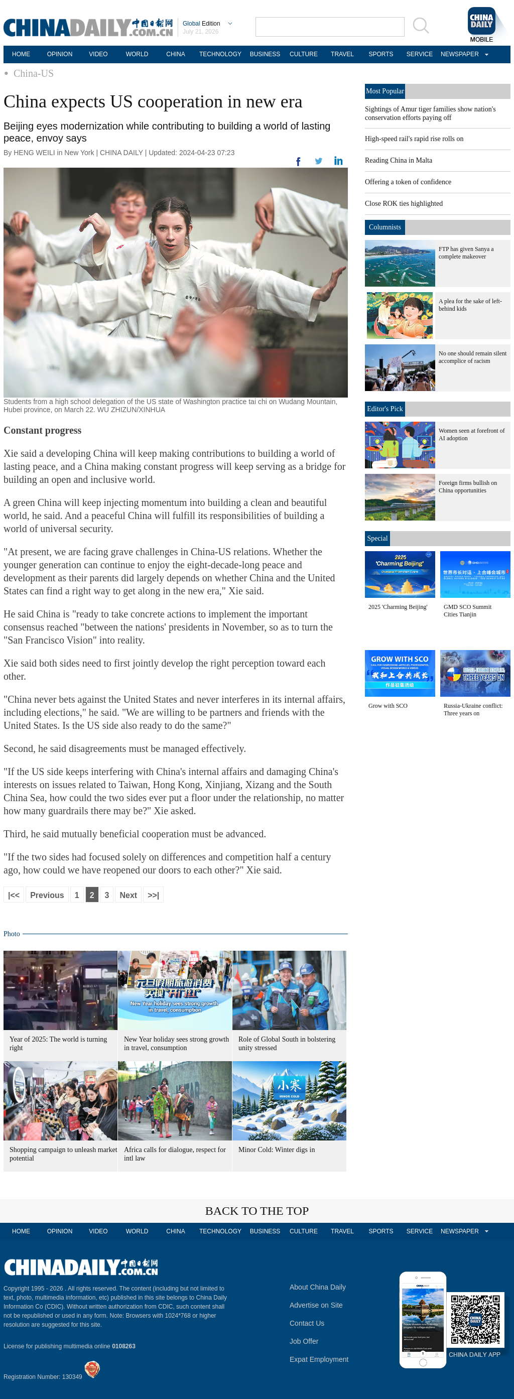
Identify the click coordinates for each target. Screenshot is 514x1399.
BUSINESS (265, 54)
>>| (153, 895)
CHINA (175, 54)
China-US (34, 73)
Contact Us (307, 1323)
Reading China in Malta (398, 160)
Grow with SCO (388, 705)
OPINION (60, 54)
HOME (21, 54)
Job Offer (304, 1341)
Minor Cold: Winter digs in (276, 1150)
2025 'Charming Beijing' (398, 606)
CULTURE (304, 54)
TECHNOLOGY (220, 54)
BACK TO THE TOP (257, 1210)
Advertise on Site (316, 1305)
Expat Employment (319, 1359)
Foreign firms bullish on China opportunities (468, 486)
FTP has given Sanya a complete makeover (466, 252)
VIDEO (98, 54)
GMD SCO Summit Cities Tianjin (467, 610)
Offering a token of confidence (408, 182)
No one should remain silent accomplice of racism (472, 357)
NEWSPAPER (458, 54)
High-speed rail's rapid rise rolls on (414, 139)
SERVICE (420, 54)
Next (128, 895)
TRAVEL (342, 54)
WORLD (137, 54)
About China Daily (318, 1287)
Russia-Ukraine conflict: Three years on (473, 709)
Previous (47, 895)
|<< (14, 895)
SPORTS (380, 54)
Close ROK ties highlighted (404, 203)
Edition (201, 23)
